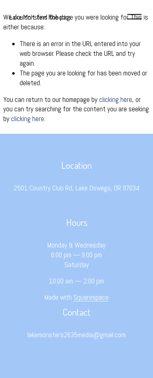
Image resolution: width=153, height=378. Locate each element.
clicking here (115, 99)
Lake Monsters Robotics (40, 16)
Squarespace (91, 297)
